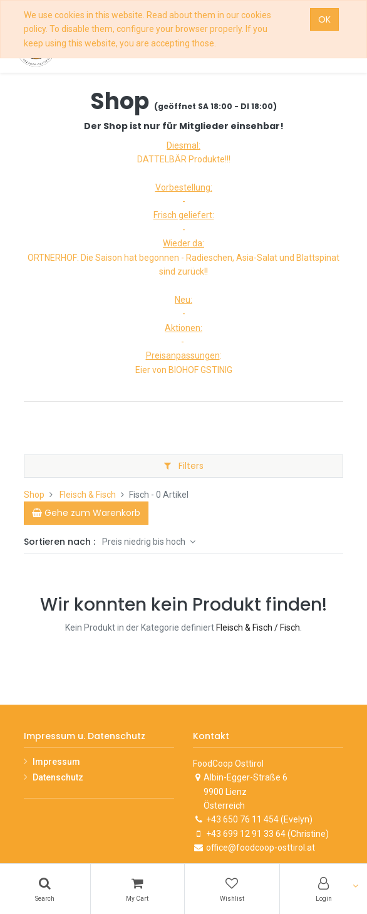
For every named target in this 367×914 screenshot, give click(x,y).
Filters (184, 466)
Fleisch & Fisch (87, 495)
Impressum (56, 762)
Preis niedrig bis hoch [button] (144, 542)
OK (324, 19)
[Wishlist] (232, 889)
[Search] (45, 889)
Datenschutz (58, 777)
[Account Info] (323, 889)
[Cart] (137, 889)
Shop (34, 495)
